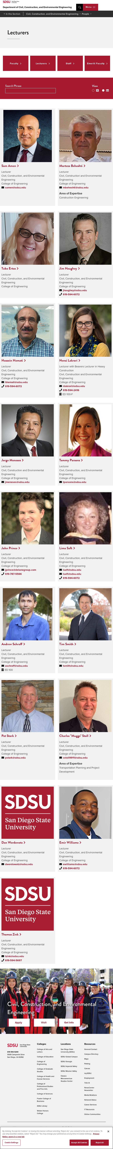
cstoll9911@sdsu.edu (75, 758)
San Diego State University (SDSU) (68, 1050)
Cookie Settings (68, 1127)
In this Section (13, 13)
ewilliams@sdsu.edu (75, 864)
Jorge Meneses (11, 460)
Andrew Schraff (11, 644)
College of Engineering (42, 1062)
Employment (89, 1078)
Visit (43, 1022)
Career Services (90, 1104)
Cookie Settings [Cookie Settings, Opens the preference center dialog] (11, 1144)
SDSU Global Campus (69, 1056)
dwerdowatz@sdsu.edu (19, 864)
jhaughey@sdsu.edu (75, 290)
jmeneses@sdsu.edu (17, 482)
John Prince (9, 548)
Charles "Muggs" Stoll (73, 735)
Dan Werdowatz (12, 842)
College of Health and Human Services (45, 1077)
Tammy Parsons (69, 460)
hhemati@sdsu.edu (16, 382)
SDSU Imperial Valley (69, 1066)
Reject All (100, 1144)
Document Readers (28, 1127)
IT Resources (89, 1109)
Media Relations (90, 1095)
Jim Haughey (68, 268)
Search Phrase (13, 86)
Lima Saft (65, 548)
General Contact (90, 1049)
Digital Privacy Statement (49, 1127)
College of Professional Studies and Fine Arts (45, 1086)
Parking (87, 1063)
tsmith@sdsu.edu (73, 666)
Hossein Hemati (12, 360)
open (79, 7)
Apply (18, 1022)
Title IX (87, 1083)
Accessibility (12, 1127)
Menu (90, 7)
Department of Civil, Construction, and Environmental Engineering (37, 7)
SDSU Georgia (66, 1061)
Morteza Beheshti (71, 165)
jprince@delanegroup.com (20, 570)
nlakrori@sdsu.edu (74, 386)
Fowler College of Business (44, 1099)
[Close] (108, 1133)
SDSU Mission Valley (69, 1071)
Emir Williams (68, 842)
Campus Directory (91, 1054)
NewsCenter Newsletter (89, 1088)
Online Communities (92, 1114)
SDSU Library (42, 1106)
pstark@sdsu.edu (15, 758)
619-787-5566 (13, 574)
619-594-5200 (12, 1052)
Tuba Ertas (8, 268)
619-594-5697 (13, 960)
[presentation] (41, 1044)
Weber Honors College (42, 1112)
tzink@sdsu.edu (14, 956)
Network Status (90, 1100)
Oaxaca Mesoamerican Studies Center (67, 1078)
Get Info (69, 1022)
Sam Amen (8, 165)
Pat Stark (7, 735)
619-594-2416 (71, 390)
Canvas (87, 1068)
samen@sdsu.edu (15, 187)
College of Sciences (45, 1093)
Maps (86, 1059)
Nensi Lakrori (68, 360)
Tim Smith (66, 644)
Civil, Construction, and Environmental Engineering (52, 13)
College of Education (45, 1056)
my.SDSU (87, 1073)
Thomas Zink (9, 934)
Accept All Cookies (79, 1144)
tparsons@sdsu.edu (74, 482)
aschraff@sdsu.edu (16, 666)
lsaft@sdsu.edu (72, 570)
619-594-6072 (71, 294)
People (85, 13)
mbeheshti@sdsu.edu (75, 187)
